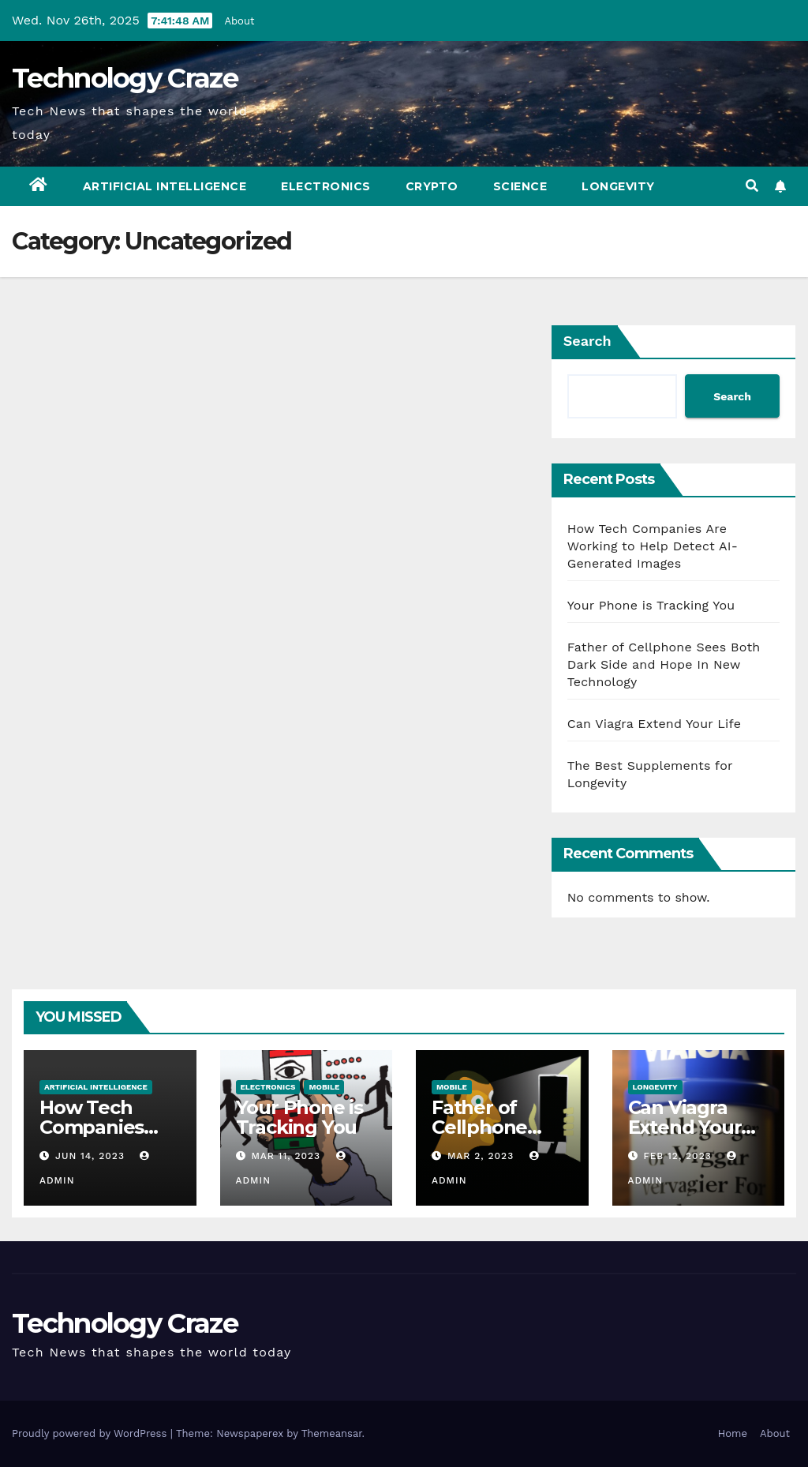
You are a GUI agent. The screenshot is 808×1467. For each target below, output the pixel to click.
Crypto (432, 186)
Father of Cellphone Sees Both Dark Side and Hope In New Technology (664, 664)
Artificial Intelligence (165, 186)
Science (520, 186)
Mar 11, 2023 (285, 1155)
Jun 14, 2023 (90, 1155)
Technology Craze (125, 78)
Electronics (326, 186)
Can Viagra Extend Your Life (654, 723)
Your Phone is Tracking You (651, 605)
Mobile (324, 1086)
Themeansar (331, 1433)
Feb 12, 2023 (677, 1155)
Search (587, 340)
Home (732, 1433)
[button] (752, 185)
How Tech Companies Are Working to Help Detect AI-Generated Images (652, 546)
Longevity (618, 186)
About (239, 21)
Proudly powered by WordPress (91, 1433)
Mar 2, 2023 (480, 1155)
